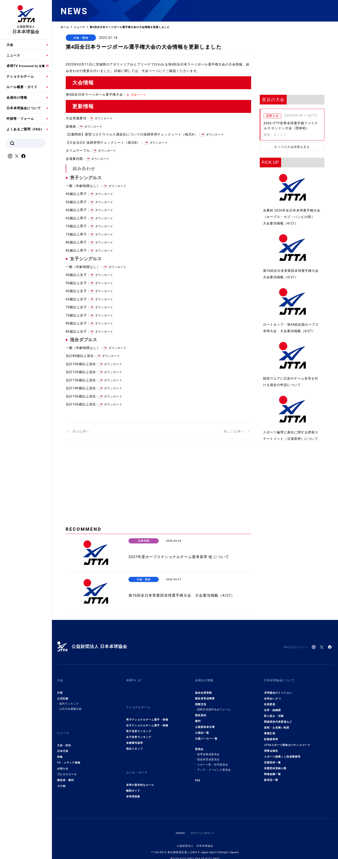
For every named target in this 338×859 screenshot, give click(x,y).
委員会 (199, 746)
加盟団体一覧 (272, 759)
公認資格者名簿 (205, 723)
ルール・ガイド (138, 763)
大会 (9, 45)
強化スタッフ (134, 741)
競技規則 (200, 712)
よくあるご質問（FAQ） (25, 129)
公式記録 (62, 695)
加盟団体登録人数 (275, 765)
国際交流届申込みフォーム (214, 706)
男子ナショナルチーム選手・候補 (147, 712)
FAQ (197, 777)
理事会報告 (271, 747)
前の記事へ (79, 433)
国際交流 (200, 701)
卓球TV (25, 66)
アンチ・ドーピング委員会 (214, 766)
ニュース (13, 55)
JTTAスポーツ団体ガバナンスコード (287, 742)
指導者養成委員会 (208, 751)
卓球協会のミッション (278, 689)
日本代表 (62, 743)
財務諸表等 (271, 736)
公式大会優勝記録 (70, 705)
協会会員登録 (203, 689)
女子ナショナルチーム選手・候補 (147, 718)
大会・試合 (80, 38)
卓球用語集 (133, 785)
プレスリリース (67, 767)
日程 (60, 689)
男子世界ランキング (138, 723)
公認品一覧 (202, 729)
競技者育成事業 (205, 695)
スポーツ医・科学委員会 (212, 761)
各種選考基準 (134, 735)
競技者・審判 (65, 772)
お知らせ (62, 761)
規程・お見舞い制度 (276, 724)
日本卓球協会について (23, 108)
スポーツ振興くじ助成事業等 (282, 753)
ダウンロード (105, 119)
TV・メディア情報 (68, 755)
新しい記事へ (236, 433)
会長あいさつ (272, 695)
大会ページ (139, 96)
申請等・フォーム (20, 119)
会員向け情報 (16, 98)
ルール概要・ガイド (22, 87)
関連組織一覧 (272, 771)
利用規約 (178, 821)
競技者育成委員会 (208, 756)
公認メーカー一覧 (206, 735)
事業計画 (269, 730)
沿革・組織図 (272, 707)
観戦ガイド (133, 779)
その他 (61, 778)
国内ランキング (69, 700)
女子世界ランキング (138, 729)
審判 (198, 718)
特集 (60, 749)
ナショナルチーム (20, 76)
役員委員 (269, 701)
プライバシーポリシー (203, 821)
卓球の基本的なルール (140, 773)
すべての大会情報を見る (292, 147)
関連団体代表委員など (278, 718)
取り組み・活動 (274, 712)
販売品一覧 (271, 776)
